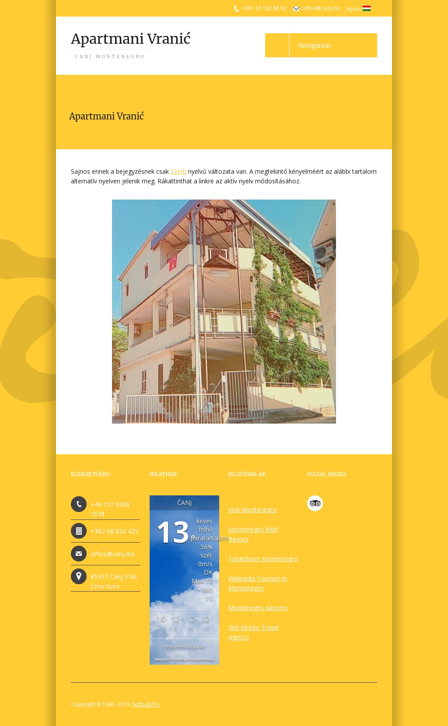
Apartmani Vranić (130, 45)
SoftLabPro (146, 704)
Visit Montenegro (252, 509)
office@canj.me (321, 8)
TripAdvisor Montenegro (263, 558)
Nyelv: (358, 9)
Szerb (178, 171)
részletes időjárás (184, 646)
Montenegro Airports (258, 607)
